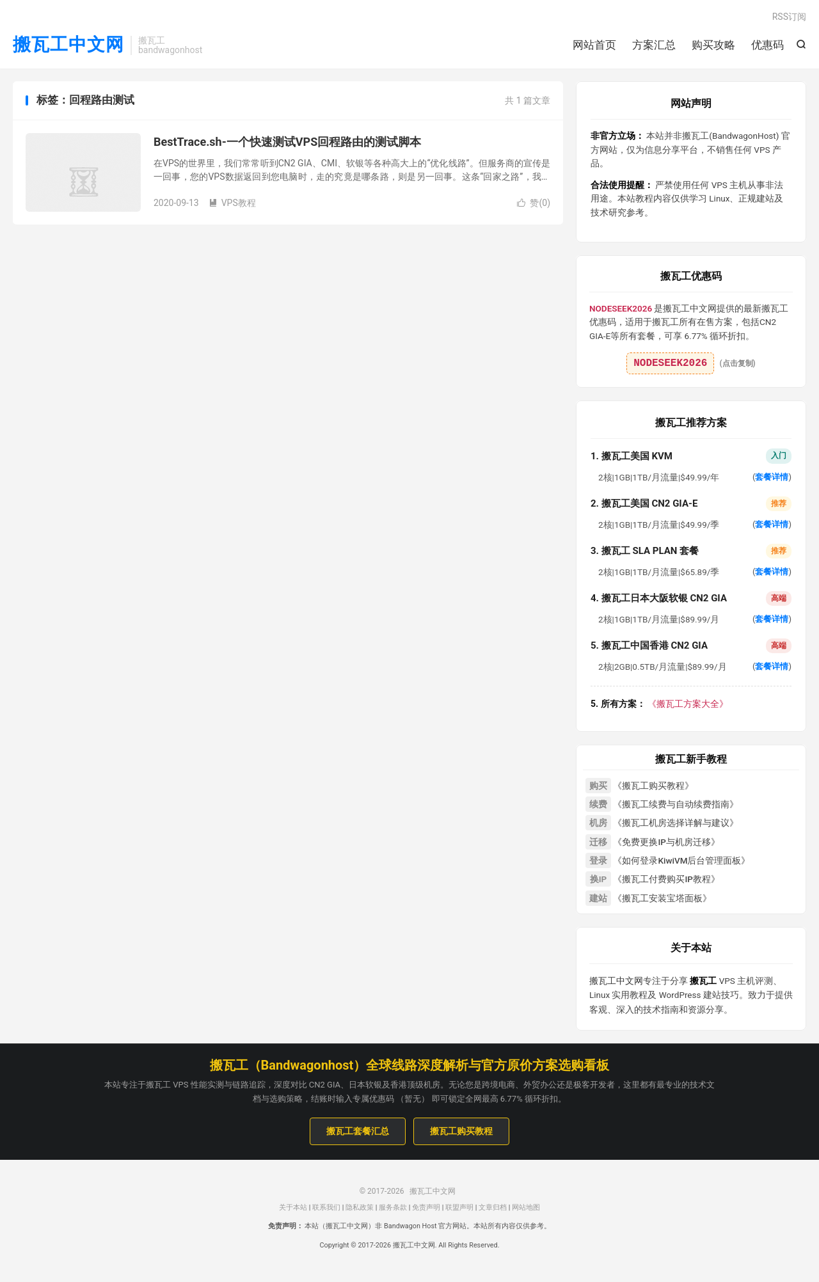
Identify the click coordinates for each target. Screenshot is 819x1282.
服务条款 (393, 1207)
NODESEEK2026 (670, 363)
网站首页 (594, 44)
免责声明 (426, 1207)
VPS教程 (232, 203)
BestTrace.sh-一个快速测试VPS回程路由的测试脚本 (287, 141)
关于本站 (293, 1207)
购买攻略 (713, 44)
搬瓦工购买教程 (461, 1131)
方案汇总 (654, 44)
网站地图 (526, 1207)
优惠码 (767, 44)
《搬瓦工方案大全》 (659, 704)
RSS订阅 (789, 17)
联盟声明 (459, 1207)
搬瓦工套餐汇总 (357, 1131)
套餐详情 (771, 477)
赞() (533, 203)
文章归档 (493, 1207)
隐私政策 (360, 1207)
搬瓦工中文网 (68, 45)
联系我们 (326, 1207)
